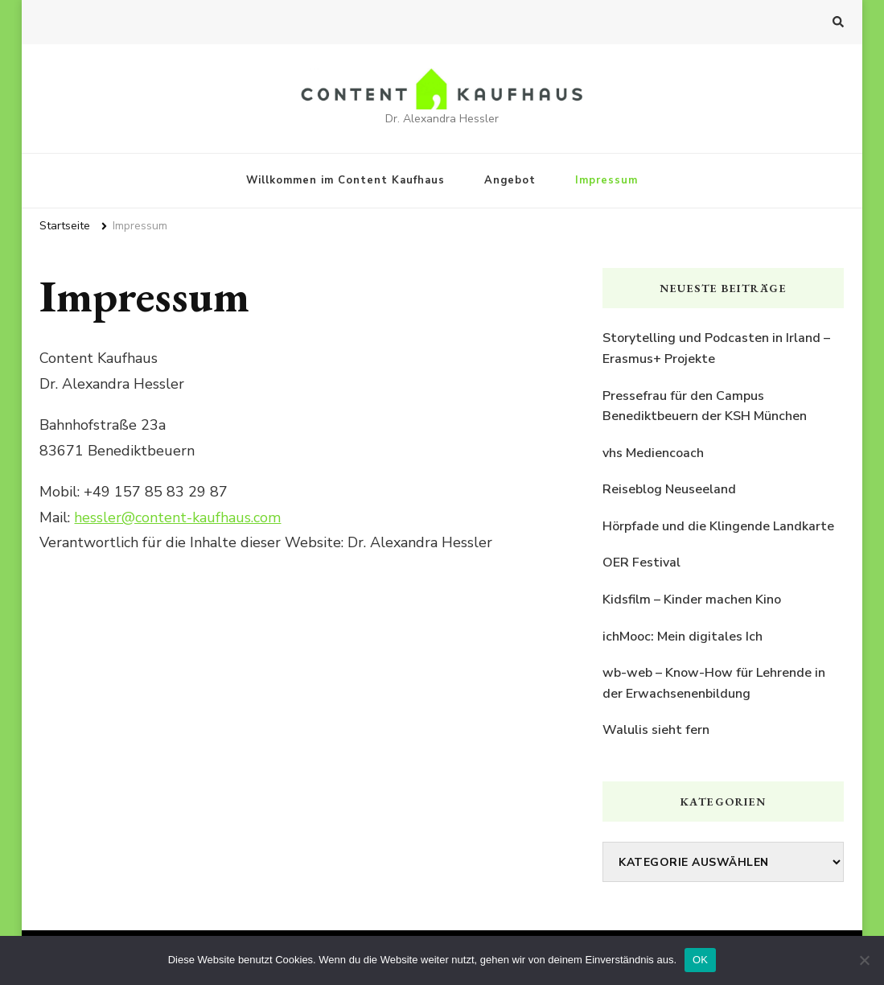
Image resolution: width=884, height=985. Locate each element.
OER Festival (641, 562)
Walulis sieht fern (655, 730)
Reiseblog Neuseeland (669, 489)
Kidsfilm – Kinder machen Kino (691, 599)
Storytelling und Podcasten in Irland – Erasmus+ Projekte (716, 348)
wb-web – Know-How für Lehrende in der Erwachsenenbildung (713, 683)
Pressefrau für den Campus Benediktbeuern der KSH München (704, 406)
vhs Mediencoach (653, 453)
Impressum (606, 180)
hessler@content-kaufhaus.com (177, 517)
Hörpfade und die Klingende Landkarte (718, 526)
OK (700, 960)
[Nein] (864, 960)
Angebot (510, 180)
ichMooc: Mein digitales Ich (682, 636)
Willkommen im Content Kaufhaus (345, 180)
